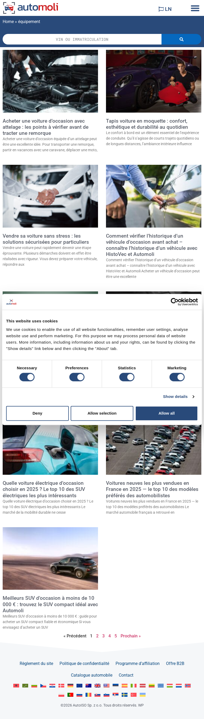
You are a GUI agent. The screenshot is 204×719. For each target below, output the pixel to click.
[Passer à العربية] (25, 685)
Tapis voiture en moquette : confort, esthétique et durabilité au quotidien (147, 124)
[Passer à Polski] (61, 694)
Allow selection (101, 413)
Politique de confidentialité (84, 663)
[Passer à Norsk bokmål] (187, 685)
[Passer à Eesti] (115, 685)
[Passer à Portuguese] (70, 694)
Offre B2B (175, 663)
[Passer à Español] (124, 685)
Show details (175, 396)
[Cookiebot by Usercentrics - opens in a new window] (174, 302)
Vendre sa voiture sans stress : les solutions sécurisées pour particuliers (46, 239)
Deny (37, 413)
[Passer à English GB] (97, 685)
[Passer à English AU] (88, 685)
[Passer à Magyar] (169, 685)
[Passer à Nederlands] (178, 685)
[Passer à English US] (106, 685)
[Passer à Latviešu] (142, 685)
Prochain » (131, 635)
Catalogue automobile (91, 675)
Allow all (167, 413)
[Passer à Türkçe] (133, 694)
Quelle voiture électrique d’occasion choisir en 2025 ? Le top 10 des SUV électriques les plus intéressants (44, 489)
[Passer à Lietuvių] (151, 685)
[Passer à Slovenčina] (97, 694)
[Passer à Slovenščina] (106, 694)
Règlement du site (36, 663)
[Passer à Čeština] (43, 685)
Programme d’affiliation (138, 663)
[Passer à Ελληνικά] (160, 685)
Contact (126, 675)
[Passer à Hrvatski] (52, 685)
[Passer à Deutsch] (70, 685)
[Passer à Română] (88, 694)
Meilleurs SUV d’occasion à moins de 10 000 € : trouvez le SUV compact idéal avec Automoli (50, 604)
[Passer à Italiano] (133, 685)
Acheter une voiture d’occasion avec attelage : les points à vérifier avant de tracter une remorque (45, 127)
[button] (195, 8)
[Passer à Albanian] (16, 685)
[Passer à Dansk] (61, 685)
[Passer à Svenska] (124, 694)
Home (8, 21)
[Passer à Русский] (79, 694)
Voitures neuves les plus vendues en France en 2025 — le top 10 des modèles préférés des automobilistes (152, 489)
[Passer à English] (79, 685)
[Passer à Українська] (142, 694)
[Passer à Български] (34, 685)
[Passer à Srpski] (115, 694)
